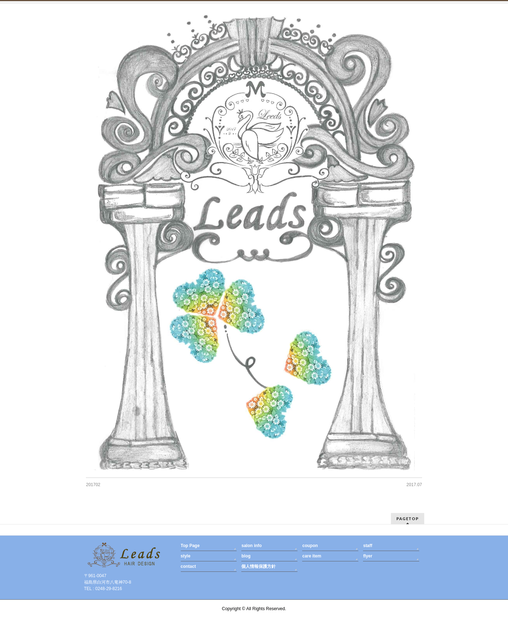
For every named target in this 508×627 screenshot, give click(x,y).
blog (245, 556)
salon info (251, 545)
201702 (93, 484)
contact (188, 566)
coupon (310, 545)
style (185, 556)
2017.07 (414, 484)
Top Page (190, 545)
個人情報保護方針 (258, 566)
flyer (367, 556)
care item (311, 556)
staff (367, 545)
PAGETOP (407, 518)
